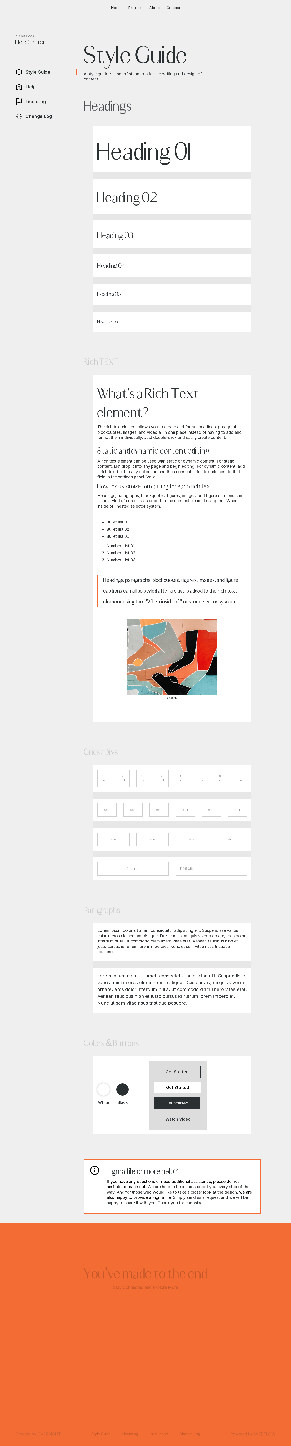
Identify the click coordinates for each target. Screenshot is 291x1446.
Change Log (189, 1435)
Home (116, 8)
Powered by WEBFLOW (253, 1434)
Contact (173, 8)
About (154, 8)
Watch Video (178, 1119)
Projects (135, 8)
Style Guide (101, 1435)
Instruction (158, 1435)
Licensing (130, 1435)
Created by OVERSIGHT (38, 1434)
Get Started (177, 1071)
